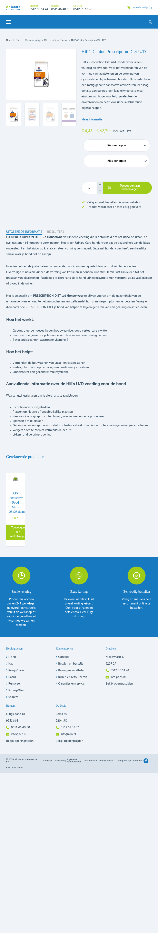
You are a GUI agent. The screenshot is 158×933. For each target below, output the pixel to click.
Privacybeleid (106, 761)
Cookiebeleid (90, 761)
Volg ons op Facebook (130, 761)
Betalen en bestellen (71, 663)
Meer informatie (91, 119)
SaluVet (13, 697)
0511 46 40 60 (60, 9)
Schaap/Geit (16, 690)
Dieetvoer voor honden (56, 40)
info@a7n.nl (118, 677)
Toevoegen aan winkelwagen (130, 187)
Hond (18, 40)
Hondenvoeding (33, 40)
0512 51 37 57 (82, 9)
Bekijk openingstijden (119, 683)
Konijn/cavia (16, 670)
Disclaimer (59, 761)
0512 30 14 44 (38, 9)
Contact (63, 657)
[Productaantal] (89, 188)
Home (9, 40)
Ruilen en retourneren (72, 677)
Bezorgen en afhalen (71, 670)
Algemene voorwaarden (74, 761)
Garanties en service (71, 683)
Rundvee (14, 683)
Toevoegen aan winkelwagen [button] (18, 532)
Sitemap (47, 761)
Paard (12, 677)
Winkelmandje (142, 7)
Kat (10, 663)
